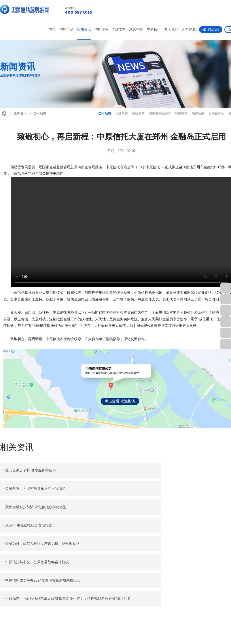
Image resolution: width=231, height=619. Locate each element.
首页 (52, 29)
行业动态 (121, 113)
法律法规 (198, 113)
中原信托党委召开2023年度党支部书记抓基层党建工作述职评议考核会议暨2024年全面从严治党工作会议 (78, 550)
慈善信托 (134, 602)
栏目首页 (6, 602)
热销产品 (6, 610)
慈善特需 (136, 29)
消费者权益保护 (159, 113)
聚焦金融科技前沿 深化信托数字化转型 (34, 489)
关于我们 (171, 29)
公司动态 (37, 113)
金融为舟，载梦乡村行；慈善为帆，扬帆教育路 (41, 507)
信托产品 (66, 29)
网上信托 (211, 29)
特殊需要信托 (137, 610)
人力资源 (189, 29)
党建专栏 (119, 29)
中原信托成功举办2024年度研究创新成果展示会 (41, 526)
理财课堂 (181, 113)
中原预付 (154, 29)
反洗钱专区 (216, 113)
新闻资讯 (84, 29)
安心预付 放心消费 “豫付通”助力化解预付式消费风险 (42, 556)
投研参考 (138, 113)
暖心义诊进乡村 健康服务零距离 (29, 470)
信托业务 (101, 29)
